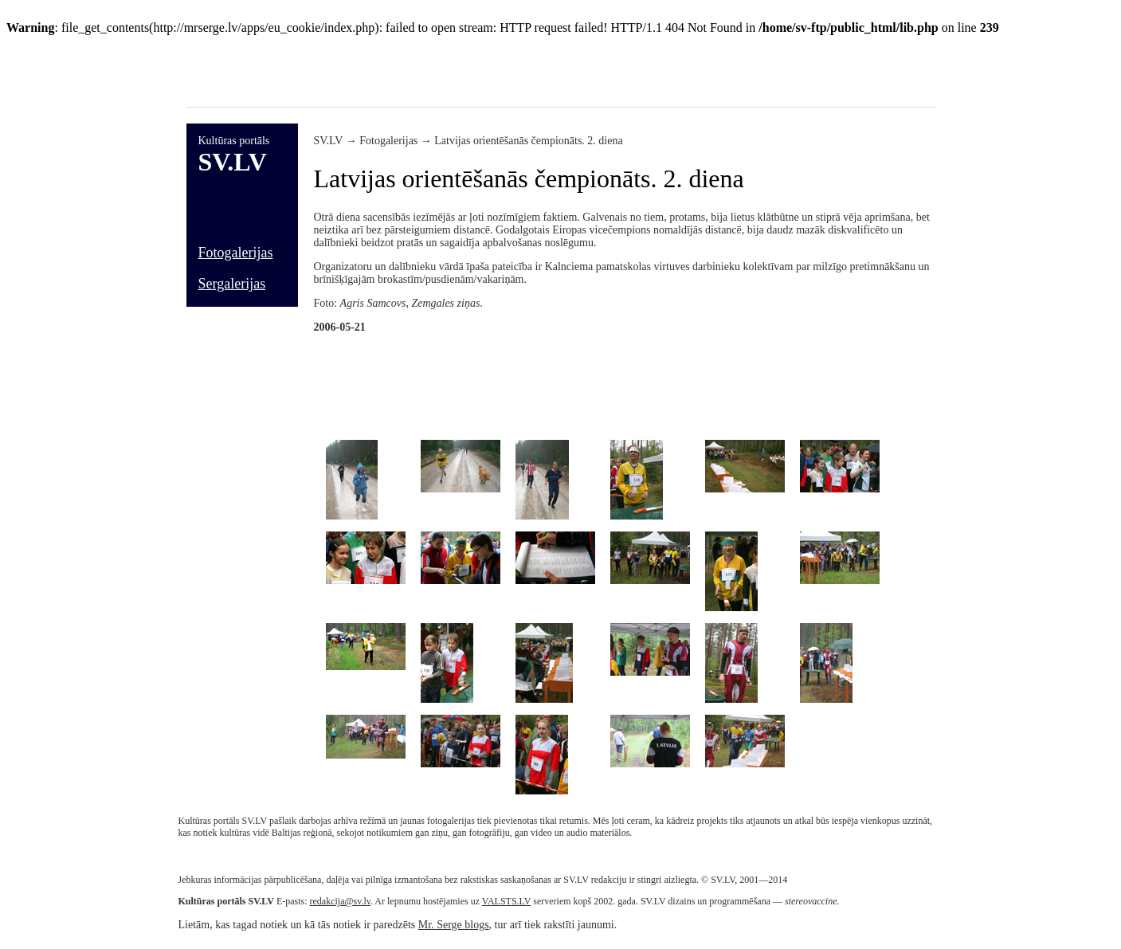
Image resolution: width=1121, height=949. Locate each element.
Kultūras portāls (234, 141)
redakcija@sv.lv (340, 901)
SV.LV (232, 161)
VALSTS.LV (506, 901)
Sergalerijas (232, 284)
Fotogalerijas (235, 253)
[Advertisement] (476, 71)
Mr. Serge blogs (453, 925)
